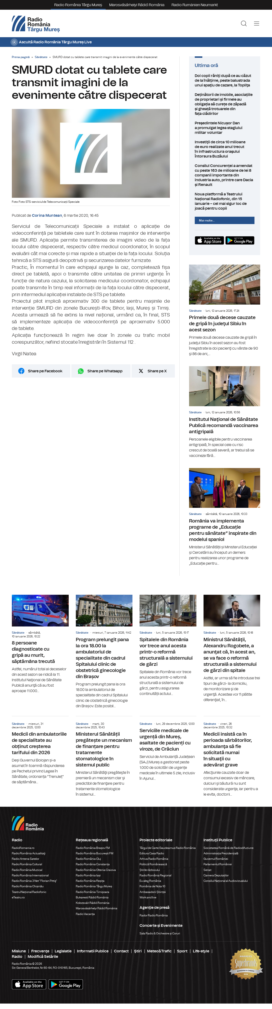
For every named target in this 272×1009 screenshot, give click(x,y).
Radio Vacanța (85, 914)
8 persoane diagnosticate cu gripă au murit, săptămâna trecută (40, 644)
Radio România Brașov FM (93, 848)
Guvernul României (216, 858)
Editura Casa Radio (152, 853)
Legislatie (63, 951)
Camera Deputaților (216, 875)
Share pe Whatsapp (104, 371)
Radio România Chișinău (28, 886)
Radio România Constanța (93, 864)
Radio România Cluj (88, 858)
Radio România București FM (94, 853)
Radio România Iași (88, 875)
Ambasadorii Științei (153, 892)
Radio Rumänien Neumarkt (195, 5)
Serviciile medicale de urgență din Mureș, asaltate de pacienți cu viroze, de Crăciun (168, 748)
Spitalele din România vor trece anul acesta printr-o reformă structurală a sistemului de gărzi (168, 646)
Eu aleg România (150, 880)
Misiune (19, 951)
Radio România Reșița (90, 880)
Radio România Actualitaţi (28, 853)
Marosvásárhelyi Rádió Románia (136, 5)
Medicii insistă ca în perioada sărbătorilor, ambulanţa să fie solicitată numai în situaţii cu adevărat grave (232, 756)
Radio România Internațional (30, 875)
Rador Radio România (154, 915)
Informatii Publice (93, 951)
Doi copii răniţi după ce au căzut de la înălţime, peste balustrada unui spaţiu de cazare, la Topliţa (224, 80)
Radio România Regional (155, 875)
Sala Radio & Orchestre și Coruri (160, 933)
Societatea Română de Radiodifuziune (229, 848)
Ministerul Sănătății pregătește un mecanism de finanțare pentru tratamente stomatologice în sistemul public (104, 756)
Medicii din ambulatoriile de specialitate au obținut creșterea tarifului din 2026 (40, 750)
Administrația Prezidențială (221, 853)
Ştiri (138, 951)
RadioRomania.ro (23, 848)
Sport (182, 951)
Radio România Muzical (27, 870)
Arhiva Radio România (154, 858)
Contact (121, 951)
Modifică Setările (43, 957)
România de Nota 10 (152, 886)
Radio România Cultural (27, 864)
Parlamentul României (218, 864)
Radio (17, 957)
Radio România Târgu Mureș (78, 5)
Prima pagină (21, 57)
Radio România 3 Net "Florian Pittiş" (34, 880)
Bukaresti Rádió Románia (92, 897)
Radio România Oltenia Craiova (96, 870)
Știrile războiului (150, 870)
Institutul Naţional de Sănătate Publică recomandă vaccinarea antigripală (224, 412)
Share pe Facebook (45, 371)
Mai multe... (207, 220)
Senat (207, 870)
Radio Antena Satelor (25, 858)
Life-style (201, 951)
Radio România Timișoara (92, 892)
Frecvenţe (40, 951)
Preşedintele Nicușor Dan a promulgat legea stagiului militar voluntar (224, 127)
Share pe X (157, 371)
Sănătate (41, 57)
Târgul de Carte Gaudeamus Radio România (168, 848)
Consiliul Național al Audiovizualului (226, 880)
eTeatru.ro (18, 897)
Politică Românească (153, 864)
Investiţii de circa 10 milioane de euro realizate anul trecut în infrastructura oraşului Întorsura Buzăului (224, 149)
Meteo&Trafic (159, 951)
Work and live (148, 897)
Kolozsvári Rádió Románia (92, 902)
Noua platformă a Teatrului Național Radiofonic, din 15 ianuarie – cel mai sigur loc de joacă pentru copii (224, 201)
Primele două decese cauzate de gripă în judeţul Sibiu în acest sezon (224, 311)
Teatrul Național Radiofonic (29, 892)
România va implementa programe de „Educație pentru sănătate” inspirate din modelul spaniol (224, 517)
